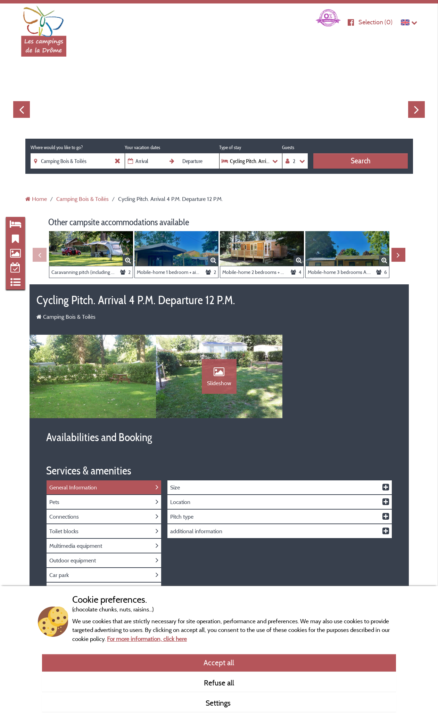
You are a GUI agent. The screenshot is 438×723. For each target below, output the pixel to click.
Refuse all (219, 682)
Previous (21, 109)
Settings (219, 702)
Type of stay (230, 147)
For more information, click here (147, 638)
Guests (288, 147)
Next (416, 109)
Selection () (375, 22)
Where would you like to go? (57, 147)
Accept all (219, 662)
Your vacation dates (142, 147)
